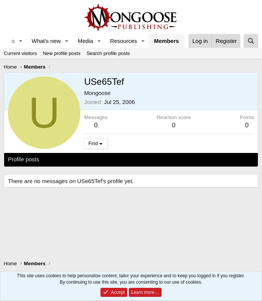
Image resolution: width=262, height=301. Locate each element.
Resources (123, 41)
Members (166, 41)
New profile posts (61, 53)
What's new (46, 41)
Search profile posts (108, 53)
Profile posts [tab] (23, 159)
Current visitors (20, 53)
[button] (20, 41)
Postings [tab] (99, 159)
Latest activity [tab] (64, 159)
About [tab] (125, 159)
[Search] (251, 41)
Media (85, 41)
